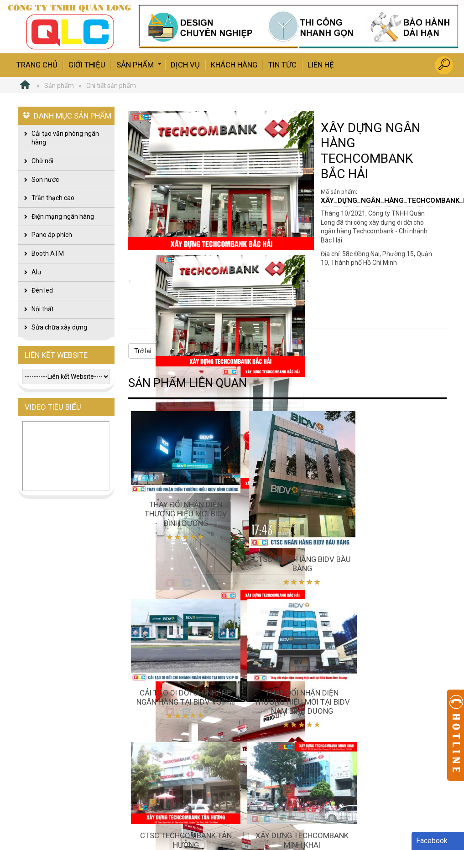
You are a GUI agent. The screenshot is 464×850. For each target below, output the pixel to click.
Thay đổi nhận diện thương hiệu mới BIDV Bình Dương (180, 504)
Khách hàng (234, 64)
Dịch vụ (185, 64)
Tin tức (282, 64)
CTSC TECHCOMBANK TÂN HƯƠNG (285, 677)
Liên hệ (321, 64)
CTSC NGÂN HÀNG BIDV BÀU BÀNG (284, 552)
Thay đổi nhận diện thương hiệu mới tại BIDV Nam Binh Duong (180, 681)
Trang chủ (36, 64)
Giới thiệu (86, 64)
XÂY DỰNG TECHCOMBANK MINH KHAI (389, 681)
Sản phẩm (139, 64)
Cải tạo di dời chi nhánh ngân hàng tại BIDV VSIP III (389, 504)
